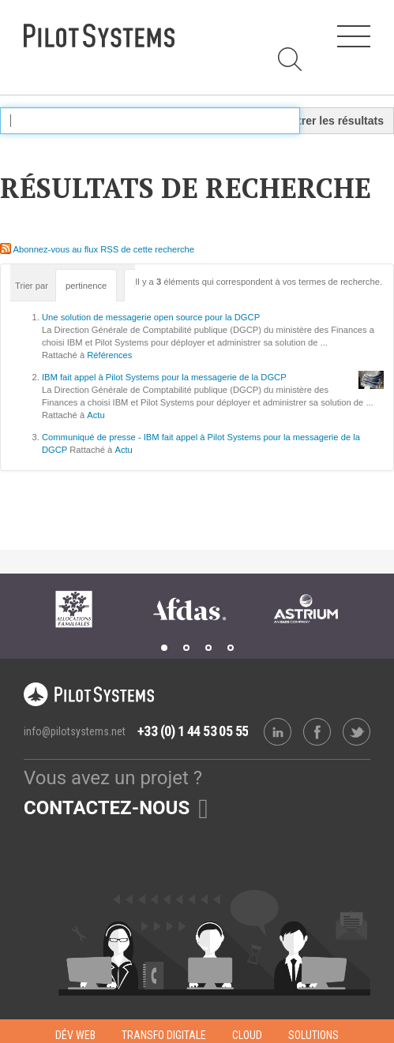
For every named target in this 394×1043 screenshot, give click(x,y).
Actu (95, 415)
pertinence (86, 285)
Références (109, 355)
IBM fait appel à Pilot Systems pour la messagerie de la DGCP (164, 377)
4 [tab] (230, 648)
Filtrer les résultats (334, 120)
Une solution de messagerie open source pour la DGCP (151, 317)
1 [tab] (164, 648)
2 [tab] (186, 648)
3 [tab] (208, 648)
